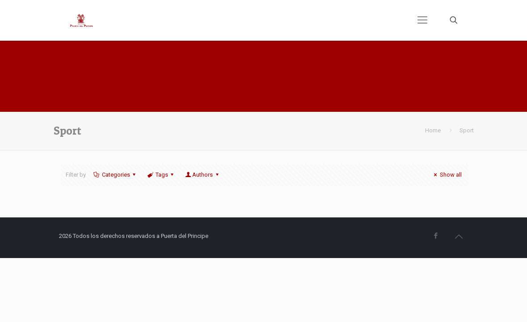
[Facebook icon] (436, 236)
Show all (446, 174)
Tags (161, 174)
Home (433, 130)
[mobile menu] (422, 20)
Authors (202, 174)
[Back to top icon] (459, 236)
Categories (115, 174)
